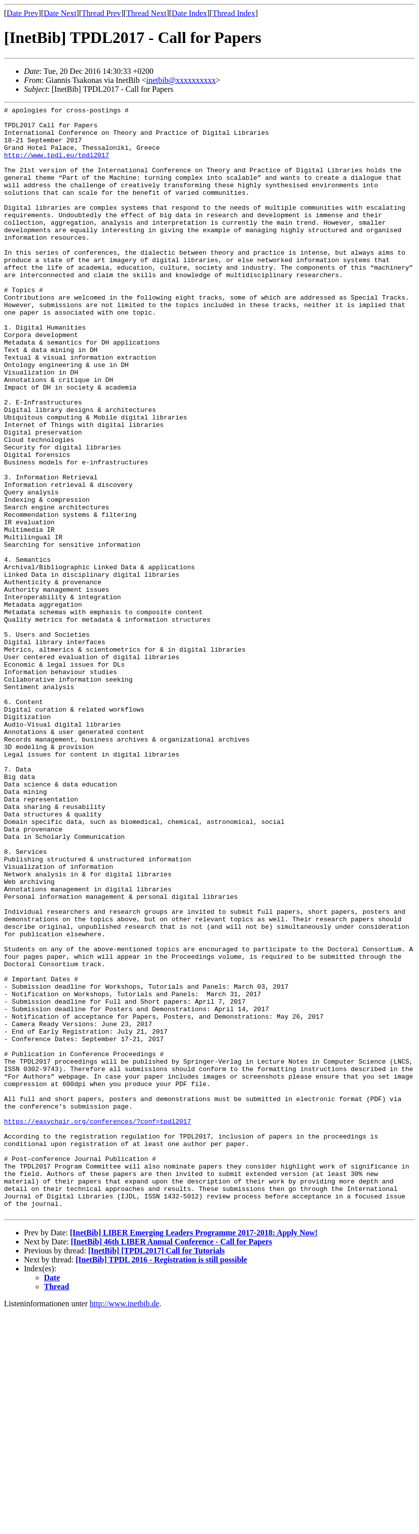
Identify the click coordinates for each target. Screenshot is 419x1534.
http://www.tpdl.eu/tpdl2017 (56, 165)
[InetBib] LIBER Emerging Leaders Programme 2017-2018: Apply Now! (194, 1454)
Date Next (60, 13)
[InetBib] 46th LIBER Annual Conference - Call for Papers (171, 1463)
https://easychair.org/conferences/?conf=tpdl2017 (97, 1324)
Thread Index (233, 13)
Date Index (189, 13)
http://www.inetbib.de (124, 1525)
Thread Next (146, 13)
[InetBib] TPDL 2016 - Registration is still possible (161, 1481)
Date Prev (22, 13)
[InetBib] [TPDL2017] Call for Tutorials (156, 1472)
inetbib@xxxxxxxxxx (181, 80)
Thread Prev (101, 13)
